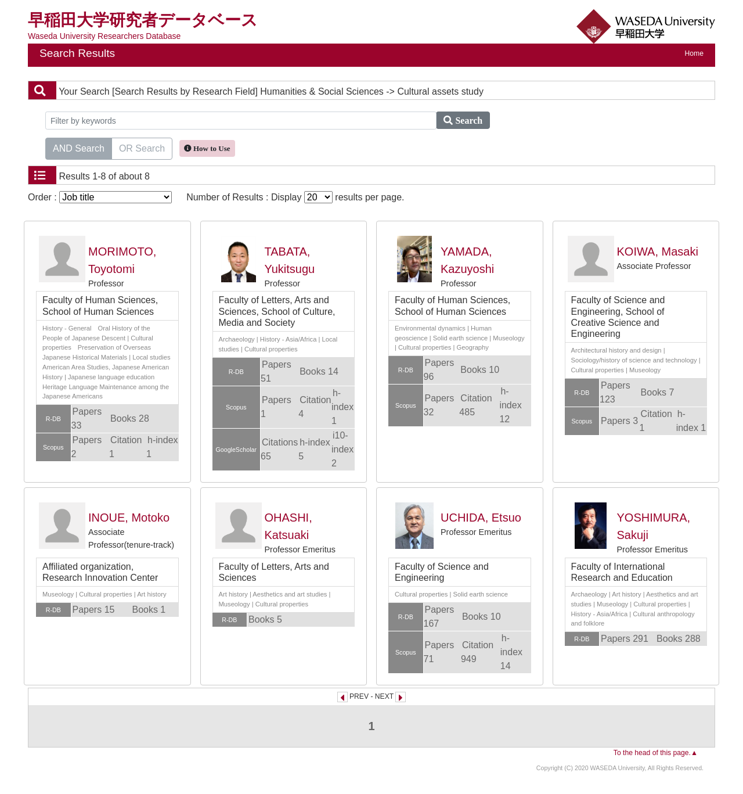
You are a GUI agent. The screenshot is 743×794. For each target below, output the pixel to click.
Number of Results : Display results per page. (295, 197)
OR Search (142, 147)
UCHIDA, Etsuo (481, 517)
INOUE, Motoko (128, 517)
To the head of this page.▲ (656, 753)
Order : (100, 197)
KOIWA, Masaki (657, 251)
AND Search (78, 147)
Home (694, 53)
